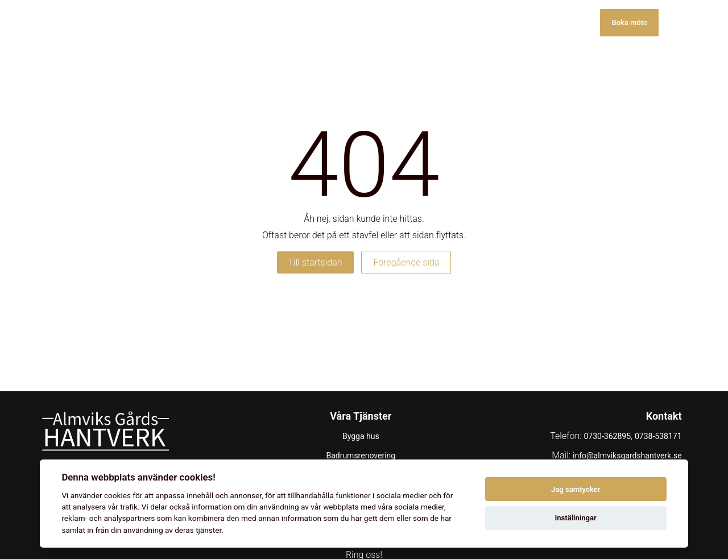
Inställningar (575, 518)
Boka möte (629, 22)
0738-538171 (658, 436)
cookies (117, 495)
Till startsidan (315, 262)
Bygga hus (360, 436)
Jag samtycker (575, 489)
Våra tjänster (405, 22)
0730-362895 (607, 436)
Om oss (518, 22)
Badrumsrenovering (360, 455)
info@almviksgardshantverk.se (627, 455)
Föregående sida (406, 262)
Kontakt (573, 22)
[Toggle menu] (673, 23)
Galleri (467, 22)
